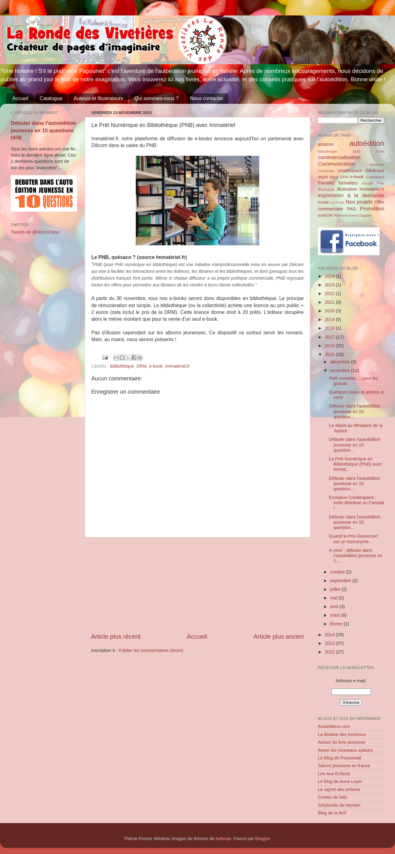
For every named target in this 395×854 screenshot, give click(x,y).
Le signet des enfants (339, 789)
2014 (330, 634)
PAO (351, 208)
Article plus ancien (278, 636)
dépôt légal (328, 177)
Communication (336, 164)
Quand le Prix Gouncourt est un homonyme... (353, 539)
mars (335, 615)
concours (377, 164)
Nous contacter (206, 98)
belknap (223, 838)
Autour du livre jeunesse (341, 742)
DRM (141, 366)
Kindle (323, 202)
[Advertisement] (197, 585)
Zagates (365, 215)
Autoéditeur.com (334, 726)
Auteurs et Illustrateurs (98, 98)
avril (334, 606)
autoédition (366, 143)
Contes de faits (332, 797)
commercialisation (339, 157)
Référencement (346, 215)
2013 (330, 643)
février (337, 623)
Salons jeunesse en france (344, 765)
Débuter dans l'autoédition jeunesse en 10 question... (354, 411)
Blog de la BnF (332, 812)
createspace (350, 170)
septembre (341, 580)
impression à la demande (351, 195)
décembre (340, 361)
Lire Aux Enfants (334, 773)
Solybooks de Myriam (339, 805)
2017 (330, 337)
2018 (330, 328)
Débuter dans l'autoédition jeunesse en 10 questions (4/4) (43, 130)
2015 (330, 354)
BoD (356, 151)
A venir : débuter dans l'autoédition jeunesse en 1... (355, 556)
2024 (330, 276)
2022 (330, 293)
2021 (330, 302)
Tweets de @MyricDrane (35, 232)
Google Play (373, 183)
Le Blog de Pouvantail (339, 757)
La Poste (337, 202)
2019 (330, 319)
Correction (326, 171)
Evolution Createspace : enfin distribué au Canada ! (356, 503)
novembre (340, 370)
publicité (325, 215)
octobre (338, 571)
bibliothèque (122, 366)
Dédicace (375, 170)
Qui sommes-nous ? (157, 98)
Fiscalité (326, 182)
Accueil (20, 98)
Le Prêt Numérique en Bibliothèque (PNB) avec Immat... (355, 464)
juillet (336, 589)
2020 (330, 310)
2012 (330, 651)
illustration (347, 189)
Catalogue (51, 98)
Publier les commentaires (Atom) (151, 650)
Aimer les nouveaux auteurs (345, 750)
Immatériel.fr (177, 366)
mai (334, 597)
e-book (156, 366)
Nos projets (359, 202)
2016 (330, 345)
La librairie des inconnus (342, 734)
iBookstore (326, 189)
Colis (380, 151)
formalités (347, 182)
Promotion (372, 208)
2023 (330, 284)
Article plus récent (115, 636)
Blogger (262, 838)
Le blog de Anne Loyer (340, 781)
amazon (326, 144)
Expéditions (375, 177)
